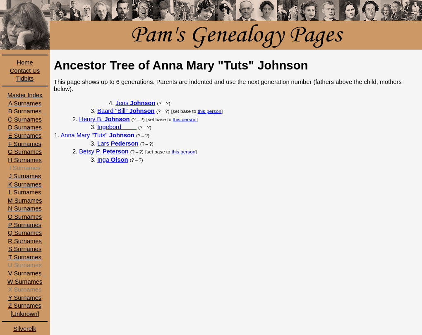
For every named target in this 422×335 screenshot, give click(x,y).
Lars (117, 143)
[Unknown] (24, 314)
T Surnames (24, 257)
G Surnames (25, 151)
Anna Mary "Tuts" (97, 135)
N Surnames (24, 208)
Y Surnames (24, 297)
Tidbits (25, 78)
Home (25, 62)
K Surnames (25, 184)
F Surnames (24, 144)
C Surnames (24, 119)
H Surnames (24, 160)
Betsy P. (103, 151)
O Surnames (25, 216)
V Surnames (25, 273)
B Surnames (25, 111)
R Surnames (24, 241)
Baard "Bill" (125, 111)
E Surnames (25, 135)
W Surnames (25, 281)
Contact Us (25, 70)
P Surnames (24, 225)
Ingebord (117, 127)
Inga (112, 159)
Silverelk (24, 328)
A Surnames (24, 103)
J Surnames (25, 176)
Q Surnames (25, 233)
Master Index (25, 95)
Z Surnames (24, 305)
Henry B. (104, 119)
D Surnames (24, 127)
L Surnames (25, 192)
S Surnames (25, 249)
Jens (135, 103)
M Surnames (24, 200)
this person (209, 111)
